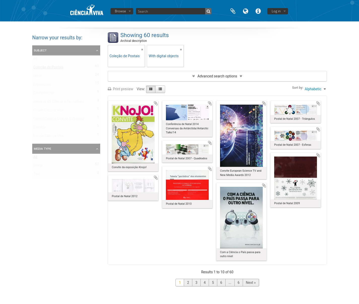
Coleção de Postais (48, 68)
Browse (120, 11)
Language (245, 10)
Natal (37, 77)
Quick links (258, 10)
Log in (276, 11)
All (35, 60)
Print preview (120, 89)
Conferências (43, 94)
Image (38, 167)
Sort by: (297, 87)
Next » (251, 283)
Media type (42, 148)
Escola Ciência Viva (48, 137)
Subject (40, 50)
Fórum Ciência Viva (48, 111)
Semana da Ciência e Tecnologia (58, 103)
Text (36, 175)
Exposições (42, 85)
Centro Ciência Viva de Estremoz (58, 120)
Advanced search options (217, 76)
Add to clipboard (155, 103)
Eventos (39, 128)
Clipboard (233, 10)
